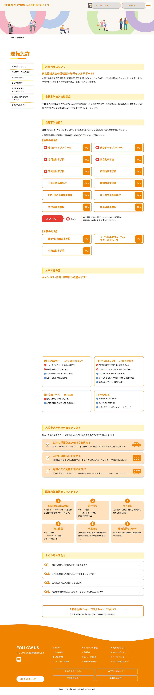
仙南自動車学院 (108, 210)
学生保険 (59, 656)
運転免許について (17, 70)
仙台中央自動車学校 (110, 198)
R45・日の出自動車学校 (60, 198)
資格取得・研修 (90, 665)
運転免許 (59, 660)
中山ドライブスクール (59, 151)
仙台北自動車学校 (57, 187)
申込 (86, 151)
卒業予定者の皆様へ (117, 675)
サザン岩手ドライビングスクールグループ (112, 242)
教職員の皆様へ (117, 681)
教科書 (87, 656)
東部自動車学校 (108, 187)
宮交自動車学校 (56, 175)
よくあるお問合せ (17, 109)
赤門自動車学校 (56, 163)
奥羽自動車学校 (108, 175)
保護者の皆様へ (73, 681)
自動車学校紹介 (16, 81)
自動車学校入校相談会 (19, 76)
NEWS (58, 651)
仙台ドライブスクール (111, 151)
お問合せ (131, 5)
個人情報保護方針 (121, 665)
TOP (12, 41)
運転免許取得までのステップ (18, 102)
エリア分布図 (15, 87)
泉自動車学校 (107, 163)
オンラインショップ (106, 5)
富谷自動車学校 (56, 210)
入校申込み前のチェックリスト (16, 93)
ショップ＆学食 (91, 651)
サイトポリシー (120, 660)
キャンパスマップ (121, 656)
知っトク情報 (90, 660)
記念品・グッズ (119, 651)
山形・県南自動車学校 (59, 242)
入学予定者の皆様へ (73, 675)
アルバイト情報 (62, 665)
